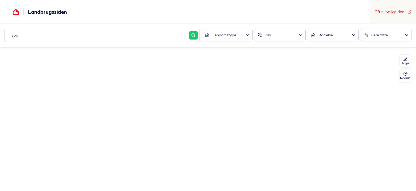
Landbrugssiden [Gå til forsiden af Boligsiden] (47, 11)
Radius (405, 76)
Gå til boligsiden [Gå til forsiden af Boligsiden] (393, 11)
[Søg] (193, 35)
